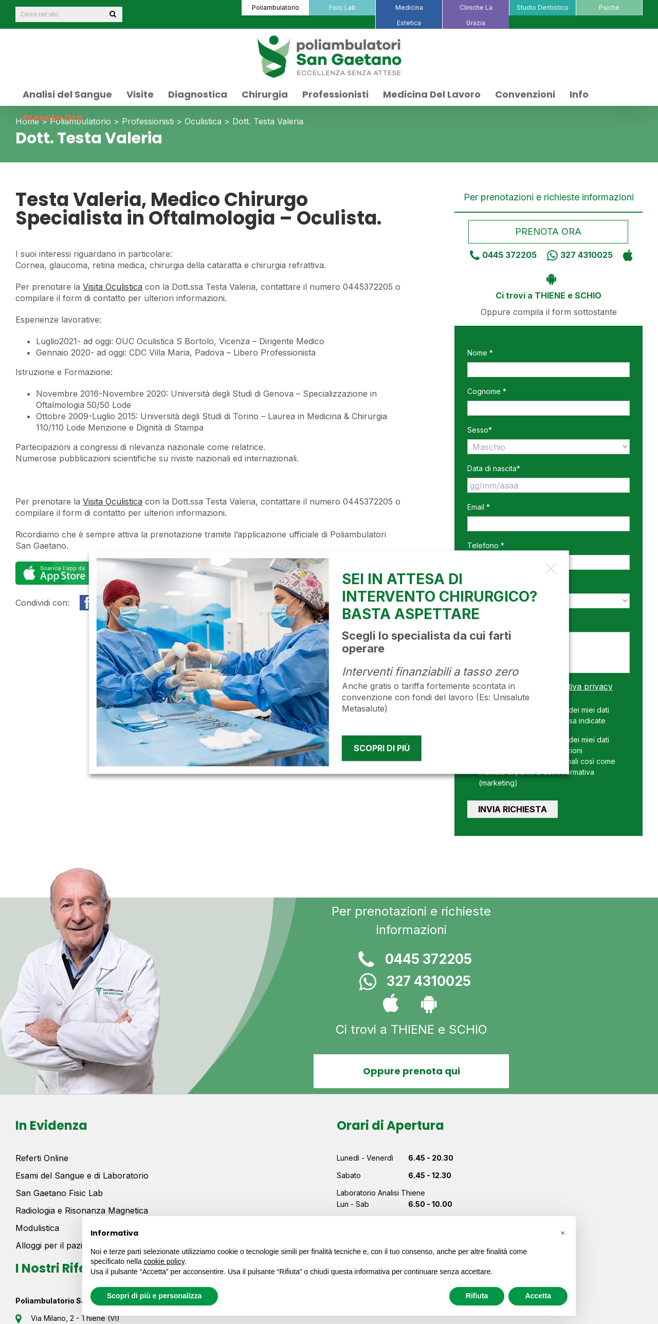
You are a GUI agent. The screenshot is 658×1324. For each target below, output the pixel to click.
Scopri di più (382, 748)
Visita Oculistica (112, 287)
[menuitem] (275, 7)
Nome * (480, 352)
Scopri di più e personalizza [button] (154, 1296)
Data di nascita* (493, 468)
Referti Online (41, 1158)
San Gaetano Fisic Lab (59, 1193)
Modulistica (37, 1228)
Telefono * (485, 545)
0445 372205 (499, 255)
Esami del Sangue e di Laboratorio (82, 1175)
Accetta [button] (538, 1296)
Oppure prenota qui (411, 1071)
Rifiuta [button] (477, 1296)
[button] (562, 1232)
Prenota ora (549, 231)
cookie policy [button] (164, 1261)
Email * (478, 506)
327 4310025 (576, 255)
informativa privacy (575, 686)
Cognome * (486, 391)
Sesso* (479, 429)
